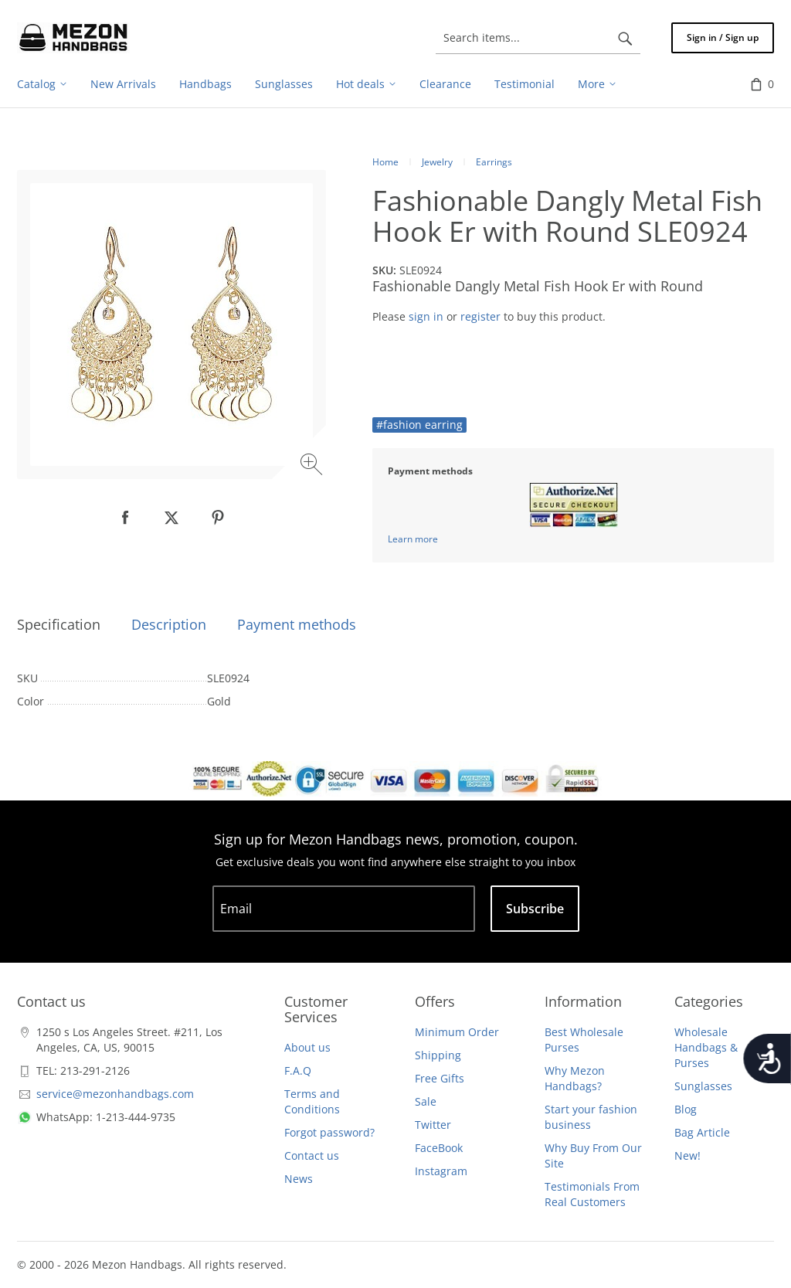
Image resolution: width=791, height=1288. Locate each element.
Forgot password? (329, 1132)
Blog (685, 1109)
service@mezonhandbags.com (115, 1093)
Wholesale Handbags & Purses (706, 1047)
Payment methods (296, 624)
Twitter (433, 1124)
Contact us (311, 1155)
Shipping (438, 1055)
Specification (58, 624)
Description (168, 624)
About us (307, 1047)
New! (687, 1155)
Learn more (413, 538)
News (298, 1178)
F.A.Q (297, 1070)
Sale (425, 1101)
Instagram (441, 1171)
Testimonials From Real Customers (592, 1194)
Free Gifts (439, 1078)
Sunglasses (703, 1086)
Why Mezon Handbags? (575, 1078)
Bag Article (702, 1132)
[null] (125, 517)
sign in (426, 316)
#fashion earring (419, 424)
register (480, 316)
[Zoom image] (313, 466)
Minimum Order (457, 1032)
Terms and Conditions (312, 1101)
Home (385, 161)
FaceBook (439, 1147)
